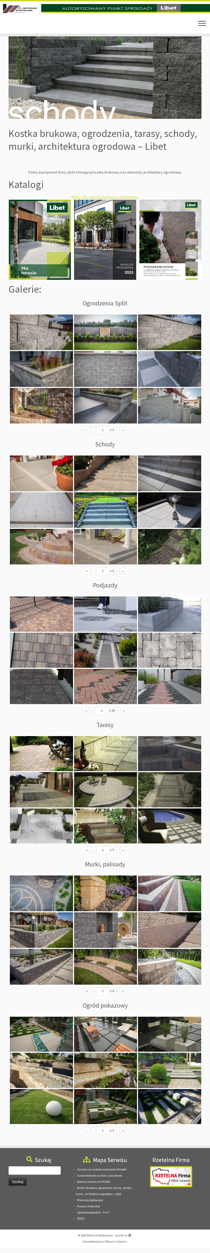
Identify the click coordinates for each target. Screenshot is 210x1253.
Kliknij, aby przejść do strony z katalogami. (105, 201)
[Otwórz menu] (202, 29)
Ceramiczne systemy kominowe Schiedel (102, 1174)
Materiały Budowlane (100, 1240)
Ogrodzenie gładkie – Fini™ (93, 1217)
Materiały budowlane (90, 1205)
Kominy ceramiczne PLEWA (93, 1186)
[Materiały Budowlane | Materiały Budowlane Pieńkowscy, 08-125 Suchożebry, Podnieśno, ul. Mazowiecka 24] (105, 11)
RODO (81, 1223)
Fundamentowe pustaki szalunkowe (99, 1180)
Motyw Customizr (116, 1246)
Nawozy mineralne (88, 1211)
